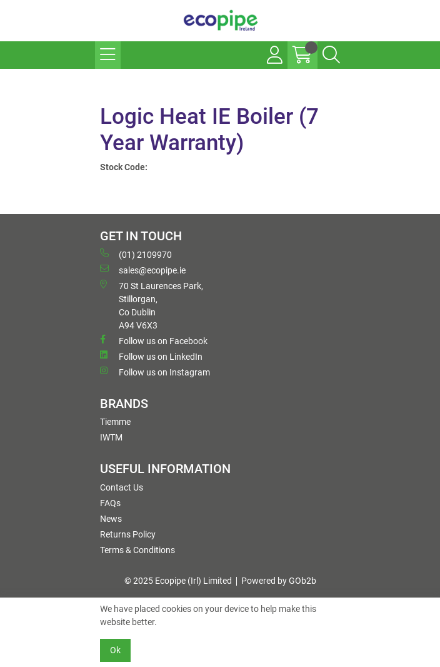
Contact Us (121, 487)
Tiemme (115, 422)
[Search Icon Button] (331, 55)
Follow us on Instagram (155, 371)
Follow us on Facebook (154, 340)
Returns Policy (128, 534)
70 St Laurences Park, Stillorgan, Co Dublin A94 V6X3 (151, 305)
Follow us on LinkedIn (151, 356)
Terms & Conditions (137, 550)
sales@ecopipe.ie (143, 269)
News (111, 519)
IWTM (111, 437)
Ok (115, 650)
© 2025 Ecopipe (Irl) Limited (178, 581)
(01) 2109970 (136, 254)
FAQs (110, 503)
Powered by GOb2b (278, 581)
